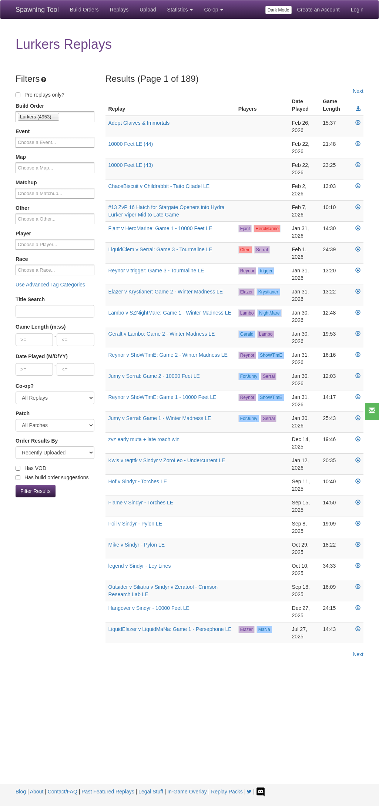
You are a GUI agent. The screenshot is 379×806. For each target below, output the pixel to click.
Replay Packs (227, 792)
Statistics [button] (180, 10)
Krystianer (268, 292)
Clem (245, 249)
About (37, 792)
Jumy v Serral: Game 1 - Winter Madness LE (159, 418)
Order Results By (37, 441)
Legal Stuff (150, 792)
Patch (23, 413)
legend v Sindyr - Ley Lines (139, 566)
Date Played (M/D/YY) (42, 356)
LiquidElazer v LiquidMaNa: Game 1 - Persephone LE (170, 629)
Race (22, 259)
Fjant (245, 228)
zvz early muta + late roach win (144, 439)
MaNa (264, 629)
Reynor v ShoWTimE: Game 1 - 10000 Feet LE (162, 397)
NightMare (269, 313)
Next (358, 91)
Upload (148, 10)
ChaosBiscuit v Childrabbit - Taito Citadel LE (159, 186)
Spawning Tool (37, 9)
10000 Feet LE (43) (130, 165)
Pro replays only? (40, 95)
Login (357, 10)
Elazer (246, 292)
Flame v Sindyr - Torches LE (141, 503)
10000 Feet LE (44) (130, 144)
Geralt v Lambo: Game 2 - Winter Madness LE (161, 334)
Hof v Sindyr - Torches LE (137, 481)
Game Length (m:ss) (41, 327)
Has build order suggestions (52, 477)
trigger (266, 270)
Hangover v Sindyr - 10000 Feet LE (149, 608)
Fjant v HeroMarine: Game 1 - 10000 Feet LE (160, 228)
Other (22, 208)
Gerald (247, 334)
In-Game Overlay (187, 792)
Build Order (30, 106)
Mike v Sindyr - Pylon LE (136, 545)
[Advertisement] (189, 728)
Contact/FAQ (62, 792)
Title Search (30, 299)
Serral (262, 249)
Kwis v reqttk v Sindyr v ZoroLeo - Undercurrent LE (166, 460)
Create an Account (318, 10)
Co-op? (25, 386)
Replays (119, 10)
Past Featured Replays (107, 792)
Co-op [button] (213, 10)
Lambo (247, 313)
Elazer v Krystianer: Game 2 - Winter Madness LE (165, 292)
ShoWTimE (271, 355)
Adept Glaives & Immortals (139, 123)
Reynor (247, 270)
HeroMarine (267, 228)
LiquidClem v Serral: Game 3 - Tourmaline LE (160, 249)
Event (23, 131)
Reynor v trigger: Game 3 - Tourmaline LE (156, 270)
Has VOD (31, 468)
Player (23, 233)
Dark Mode (278, 10)
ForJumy (249, 376)
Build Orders (84, 10)
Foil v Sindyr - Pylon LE (135, 524)
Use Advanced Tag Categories (50, 285)
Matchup (26, 182)
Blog (21, 792)
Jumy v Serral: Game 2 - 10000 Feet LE (154, 376)
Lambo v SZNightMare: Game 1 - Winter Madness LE (169, 313)
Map (21, 157)
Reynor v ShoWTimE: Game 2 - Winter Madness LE (168, 355)
